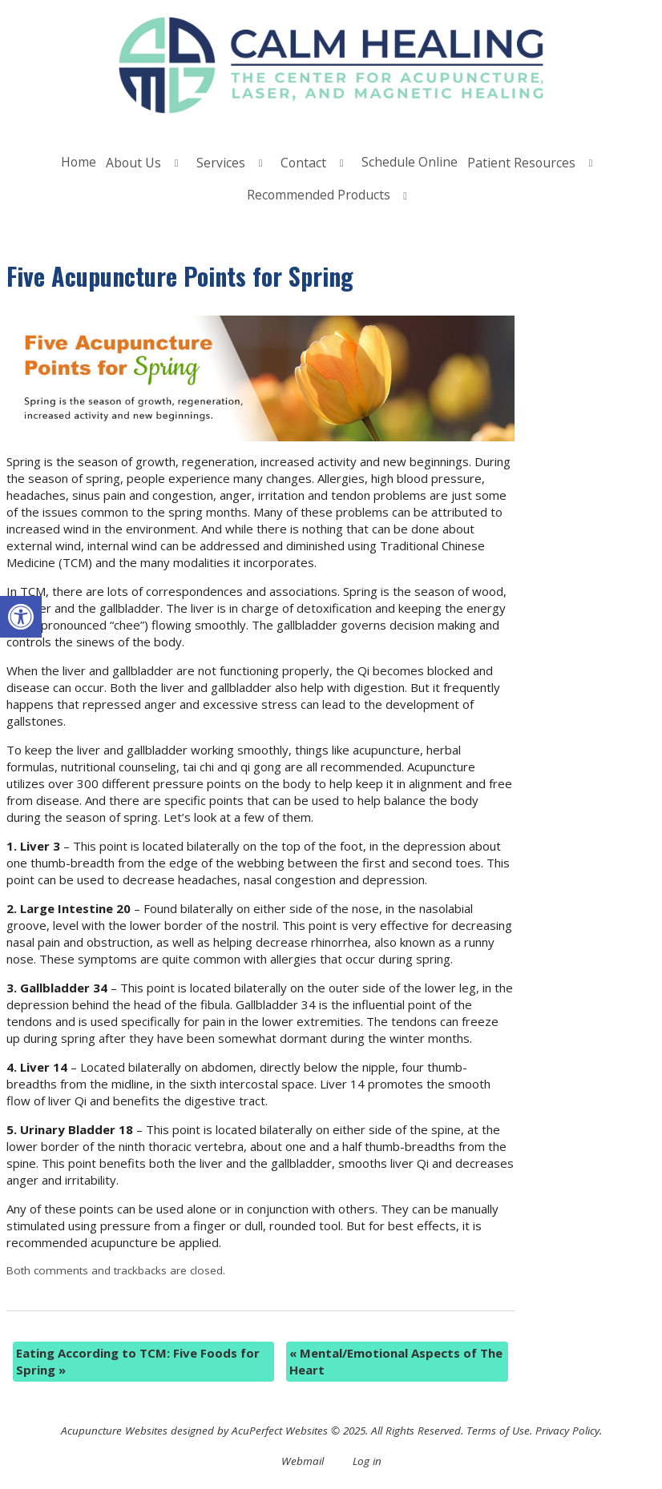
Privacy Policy (567, 1430)
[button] (21, 617)
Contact (303, 162)
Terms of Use (498, 1430)
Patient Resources (521, 162)
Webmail (302, 1461)
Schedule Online (409, 162)
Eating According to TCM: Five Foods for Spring (138, 1361)
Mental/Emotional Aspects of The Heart (396, 1361)
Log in (367, 1461)
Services (220, 162)
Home (78, 162)
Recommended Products (318, 194)
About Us (133, 162)
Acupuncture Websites (114, 1430)
